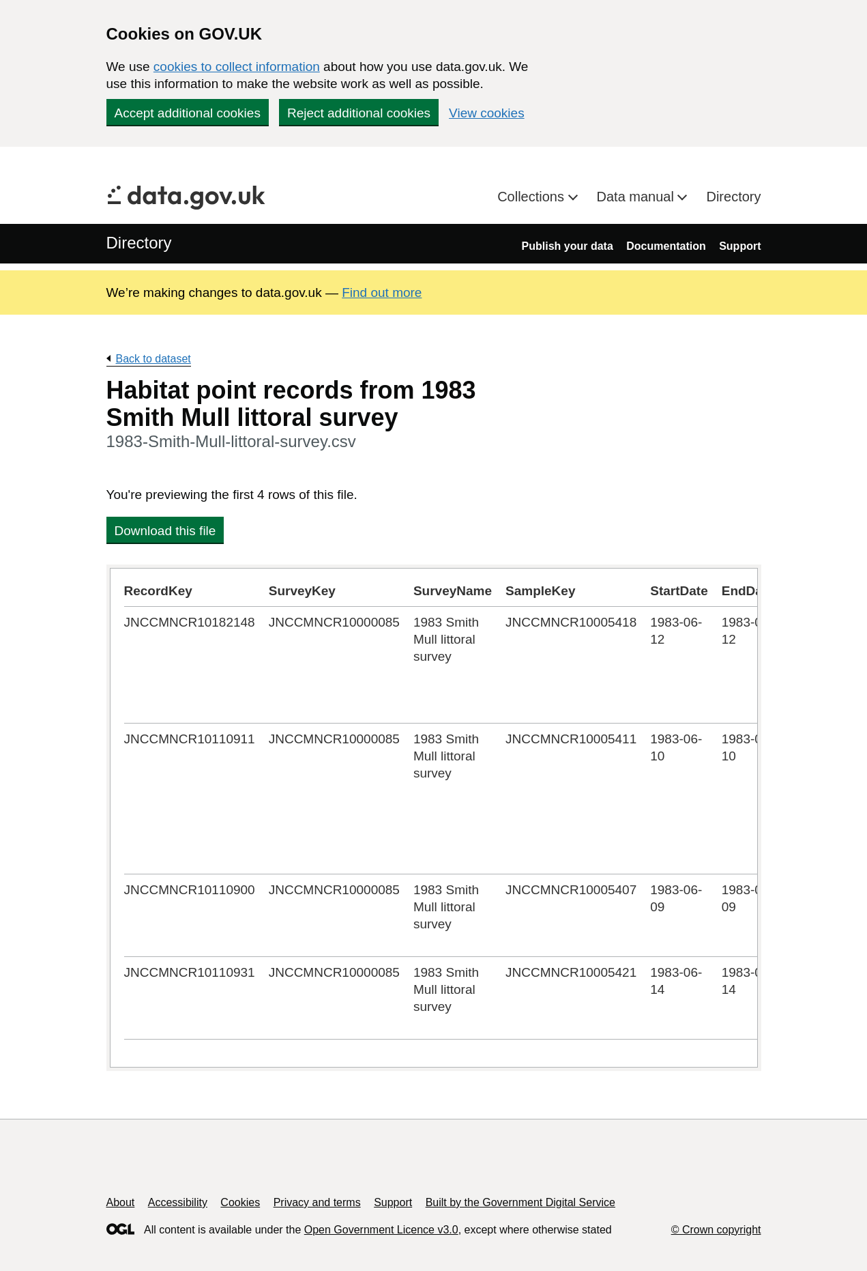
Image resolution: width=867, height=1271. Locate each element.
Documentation (665, 246)
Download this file (165, 531)
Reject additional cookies (358, 113)
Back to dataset (153, 359)
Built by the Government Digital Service (520, 1202)
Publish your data (567, 246)
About (120, 1202)
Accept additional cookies (188, 113)
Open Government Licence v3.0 (381, 1230)
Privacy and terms (317, 1202)
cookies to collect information (236, 66)
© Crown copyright (716, 1230)
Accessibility (177, 1202)
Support (740, 246)
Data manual (637, 196)
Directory (733, 196)
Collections (532, 196)
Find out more (382, 292)
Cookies (240, 1202)
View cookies (487, 112)
